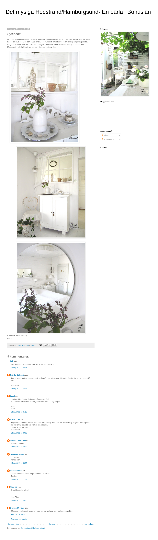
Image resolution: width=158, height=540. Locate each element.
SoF (11, 361)
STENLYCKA (15, 420)
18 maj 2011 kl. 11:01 (19, 479)
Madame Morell (16, 471)
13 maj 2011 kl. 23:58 (19, 368)
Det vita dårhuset (17, 375)
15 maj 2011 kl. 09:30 (19, 463)
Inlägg (105, 135)
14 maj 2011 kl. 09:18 (19, 447)
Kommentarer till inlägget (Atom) (32, 528)
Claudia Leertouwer (18, 441)
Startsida (52, 524)
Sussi (12, 396)
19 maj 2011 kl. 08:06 (19, 500)
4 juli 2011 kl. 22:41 (18, 514)
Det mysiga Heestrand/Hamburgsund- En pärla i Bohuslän (78, 12)
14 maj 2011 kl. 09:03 (19, 433)
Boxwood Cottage (17, 508)
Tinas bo (13, 487)
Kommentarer (108, 139)
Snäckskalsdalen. (17, 454)
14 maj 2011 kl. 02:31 (19, 389)
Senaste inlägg (13, 524)
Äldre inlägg (89, 524)
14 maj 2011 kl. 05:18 (19, 412)
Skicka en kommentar (19, 519)
